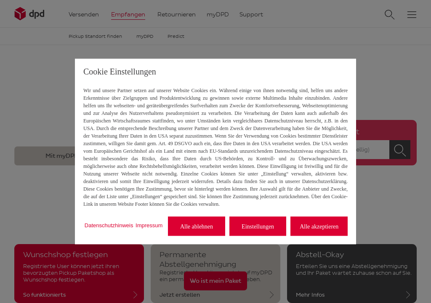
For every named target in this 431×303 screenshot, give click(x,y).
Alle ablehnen (196, 226)
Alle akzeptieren (319, 226)
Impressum (149, 225)
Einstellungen (258, 226)
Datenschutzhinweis (109, 225)
